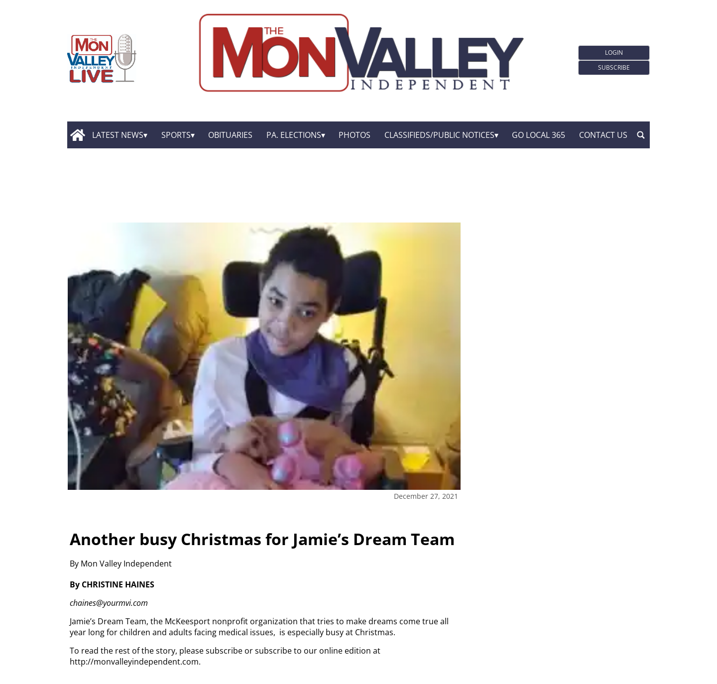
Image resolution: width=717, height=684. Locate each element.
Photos (354, 134)
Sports (176, 134)
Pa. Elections (293, 134)
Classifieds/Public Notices (439, 134)
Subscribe (614, 67)
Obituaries (230, 134)
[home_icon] (77, 134)
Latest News (117, 134)
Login (614, 52)
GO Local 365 (538, 134)
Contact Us (603, 134)
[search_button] (641, 134)
